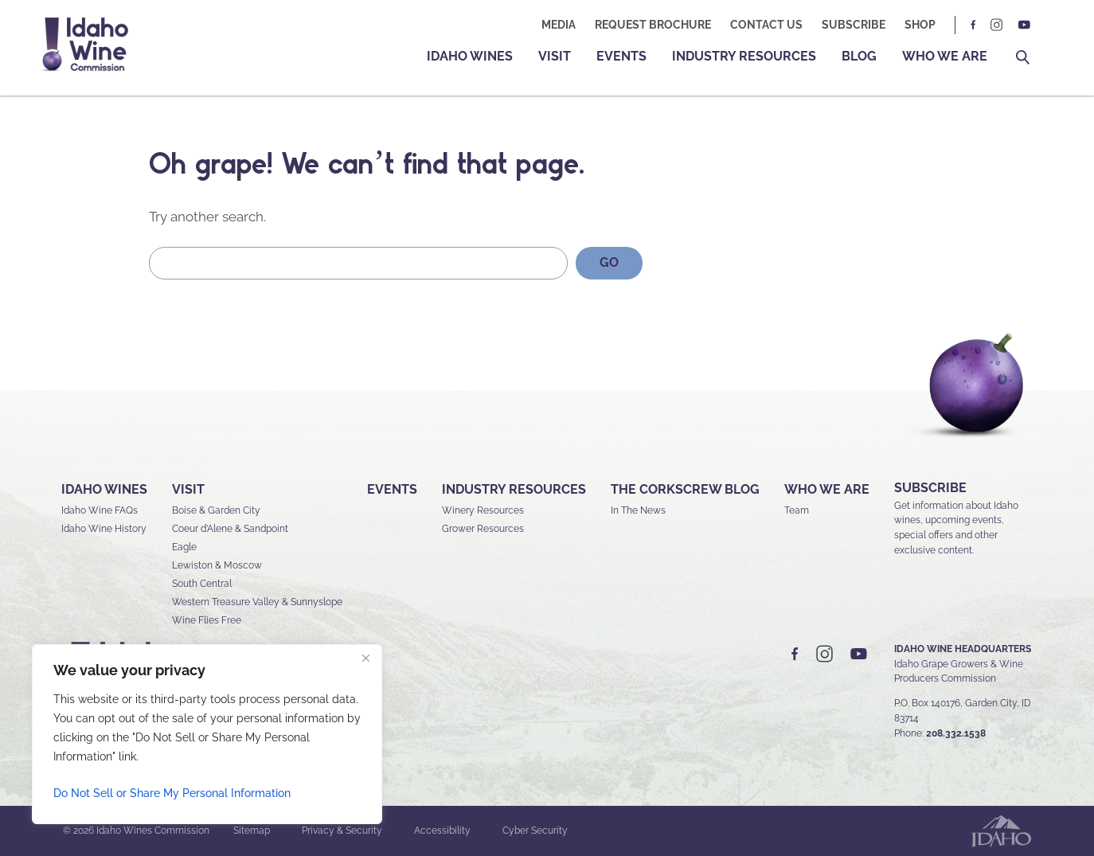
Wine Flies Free (206, 620)
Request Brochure (653, 24)
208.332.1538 (956, 733)
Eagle (184, 547)
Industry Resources (744, 56)
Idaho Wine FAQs (99, 510)
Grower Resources (483, 528)
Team (796, 510)
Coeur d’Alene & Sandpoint (230, 528)
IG (997, 25)
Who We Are (944, 56)
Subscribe (853, 24)
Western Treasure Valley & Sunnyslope (257, 602)
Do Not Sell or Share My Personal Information (172, 793)
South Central (202, 583)
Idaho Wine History (104, 528)
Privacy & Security (342, 830)
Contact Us (766, 24)
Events (621, 56)
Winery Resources (483, 510)
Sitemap (251, 830)
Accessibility (442, 830)
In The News (638, 510)
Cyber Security (535, 830)
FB (974, 25)
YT (1024, 25)
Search (1023, 57)
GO (609, 262)
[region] (207, 734)
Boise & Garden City (216, 510)
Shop (920, 24)
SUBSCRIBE (930, 487)
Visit (554, 56)
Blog (859, 56)
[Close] (365, 657)
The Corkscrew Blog (685, 489)
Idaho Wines (470, 56)
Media (558, 24)
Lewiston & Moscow (217, 565)
